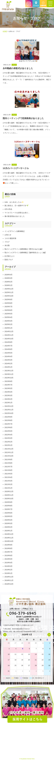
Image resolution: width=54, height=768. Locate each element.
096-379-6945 (22, 613)
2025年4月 (9, 317)
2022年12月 (9, 406)
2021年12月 (9, 449)
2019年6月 (9, 555)
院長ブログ (9, 260)
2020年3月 (9, 523)
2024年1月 (9, 367)
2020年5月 (9, 516)
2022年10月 (9, 413)
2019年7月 (9, 552)
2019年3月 (9, 566)
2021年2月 (9, 484)
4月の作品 (8, 209)
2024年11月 (9, 335)
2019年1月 (9, 573)
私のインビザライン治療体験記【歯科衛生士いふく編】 (25, 252)
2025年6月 (9, 310)
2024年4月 (9, 356)
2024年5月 (9, 353)
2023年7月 (9, 385)
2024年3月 (9, 360)
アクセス (36, 5)
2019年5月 (9, 559)
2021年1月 (9, 488)
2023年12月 (9, 371)
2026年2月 (9, 282)
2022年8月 (9, 420)
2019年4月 (9, 563)
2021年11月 (9, 452)
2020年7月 (9, 509)
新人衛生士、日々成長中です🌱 (16, 206)
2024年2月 (9, 363)
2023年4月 (9, 392)
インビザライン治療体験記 (15, 231)
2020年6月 (9, 513)
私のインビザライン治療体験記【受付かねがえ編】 (24, 249)
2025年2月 (9, 324)
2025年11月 (9, 292)
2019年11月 (9, 538)
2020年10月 (9, 499)
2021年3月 (9, 481)
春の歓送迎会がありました (15, 216)
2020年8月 (9, 506)
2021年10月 (9, 456)
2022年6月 (9, 427)
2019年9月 (9, 545)
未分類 (7, 245)
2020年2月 (9, 527)
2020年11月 (9, 495)
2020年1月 (9, 531)
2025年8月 (9, 303)
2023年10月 (9, 378)
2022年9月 (9, 417)
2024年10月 (9, 339)
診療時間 (43, 5)
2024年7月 (9, 346)
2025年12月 (9, 289)
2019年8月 (9, 548)
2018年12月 (9, 577)
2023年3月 (9, 395)
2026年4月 (9, 275)
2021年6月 (9, 470)
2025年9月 (9, 299)
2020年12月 (9, 491)
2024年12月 (9, 331)
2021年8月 (9, 463)
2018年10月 (9, 584)
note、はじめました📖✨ (14, 202)
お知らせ (8, 235)
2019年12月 (9, 534)
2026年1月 (9, 285)
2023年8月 (9, 381)
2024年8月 (9, 342)
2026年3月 (9, 278)
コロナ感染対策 (10, 238)
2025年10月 (9, 296)
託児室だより (10, 256)
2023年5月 (9, 388)
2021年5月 (9, 474)
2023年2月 (9, 399)
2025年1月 (9, 328)
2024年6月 (9, 349)
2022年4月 (9, 435)
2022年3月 (9, 438)
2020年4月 (9, 520)
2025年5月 (9, 314)
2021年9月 (9, 459)
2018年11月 (9, 580)
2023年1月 (9, 403)
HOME (5, 31)
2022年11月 (9, 410)
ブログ (7, 242)
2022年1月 (9, 445)
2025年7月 (9, 307)
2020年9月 (9, 502)
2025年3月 (9, 321)
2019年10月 (9, 541)
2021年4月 (9, 477)
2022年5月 (9, 431)
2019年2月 (9, 570)
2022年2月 (9, 442)
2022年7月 (9, 424)
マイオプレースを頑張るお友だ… (17, 213)
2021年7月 (9, 467)
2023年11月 (9, 374)
